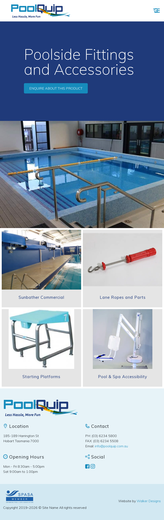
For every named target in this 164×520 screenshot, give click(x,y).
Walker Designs (149, 501)
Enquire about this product (55, 88)
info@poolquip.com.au (111, 446)
